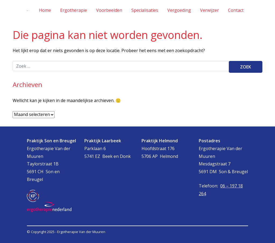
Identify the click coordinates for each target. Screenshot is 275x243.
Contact (236, 10)
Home (45, 10)
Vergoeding (179, 10)
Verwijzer (209, 10)
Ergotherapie (73, 10)
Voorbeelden (109, 10)
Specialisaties (144, 10)
